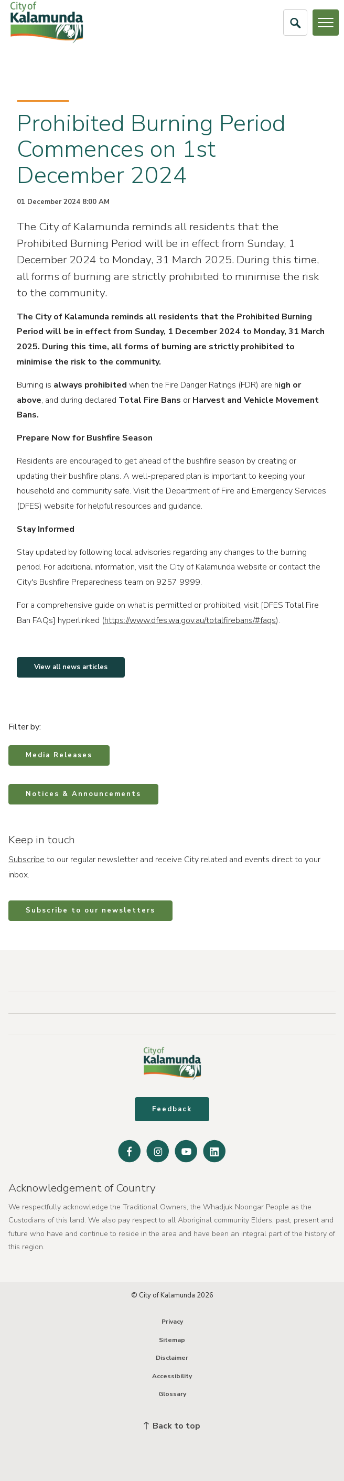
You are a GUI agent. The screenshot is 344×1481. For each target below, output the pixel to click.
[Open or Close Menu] (326, 22)
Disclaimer (172, 1358)
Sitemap (172, 1340)
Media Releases (59, 755)
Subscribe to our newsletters (90, 910)
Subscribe (26, 859)
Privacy (172, 1321)
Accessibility (172, 1376)
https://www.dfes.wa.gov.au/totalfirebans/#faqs (190, 620)
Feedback (172, 1109)
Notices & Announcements (83, 794)
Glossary (172, 1394)
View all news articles (71, 667)
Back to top (172, 1426)
